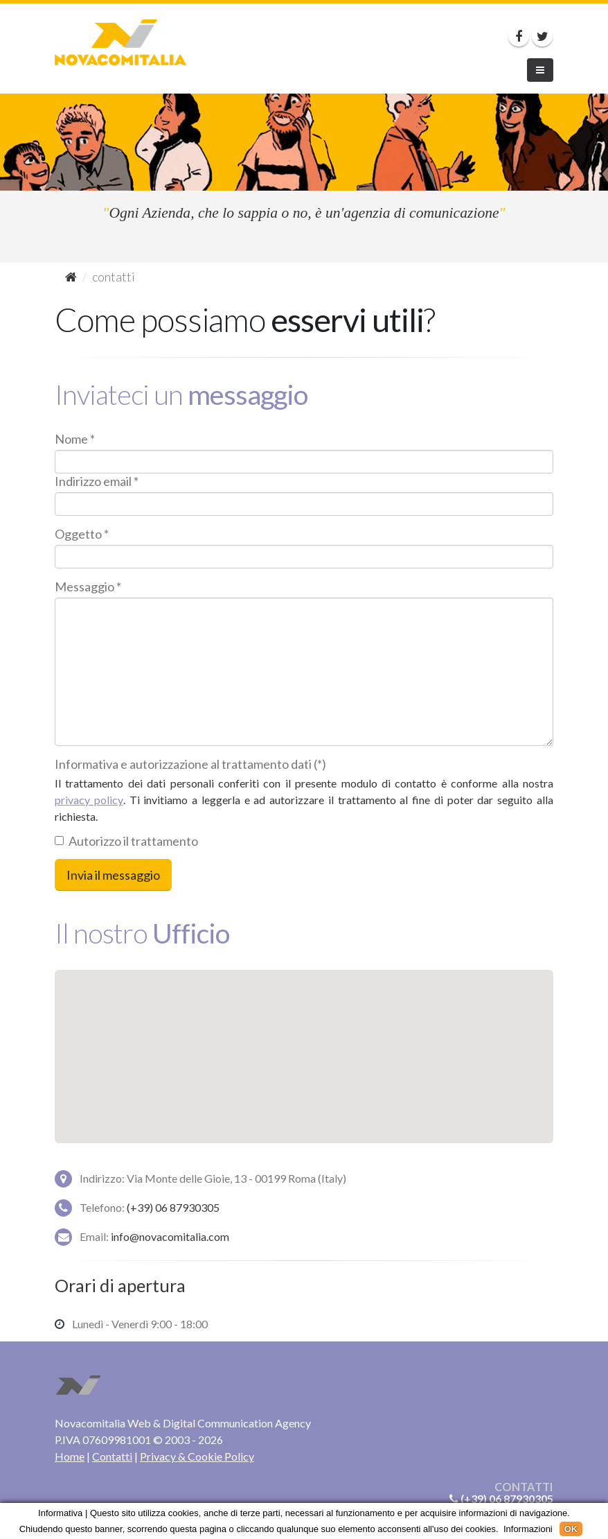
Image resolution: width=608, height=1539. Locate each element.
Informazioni (528, 1529)
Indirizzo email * (96, 481)
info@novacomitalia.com (170, 1236)
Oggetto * (82, 533)
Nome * (75, 438)
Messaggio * (88, 586)
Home (69, 1456)
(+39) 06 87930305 (173, 1207)
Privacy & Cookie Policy (197, 1456)
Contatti (112, 1456)
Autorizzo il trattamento (126, 841)
